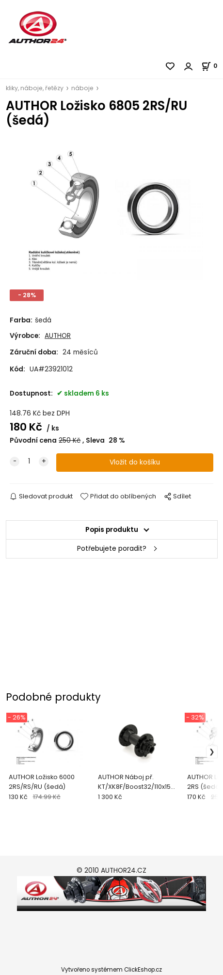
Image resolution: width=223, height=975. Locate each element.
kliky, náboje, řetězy (35, 88)
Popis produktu (111, 529)
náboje (82, 88)
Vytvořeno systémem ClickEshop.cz (111, 970)
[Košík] (212, 66)
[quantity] (29, 461)
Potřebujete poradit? (111, 548)
